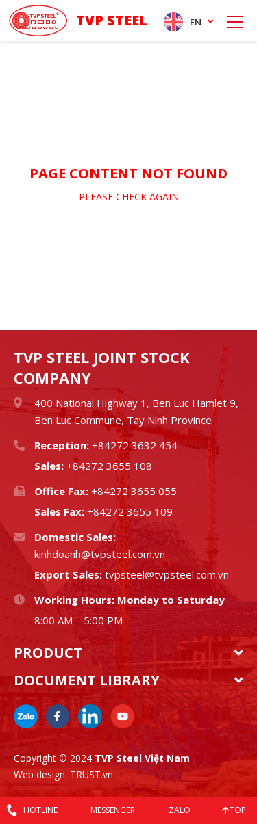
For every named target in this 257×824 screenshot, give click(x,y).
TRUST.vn (91, 774)
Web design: (40, 774)
